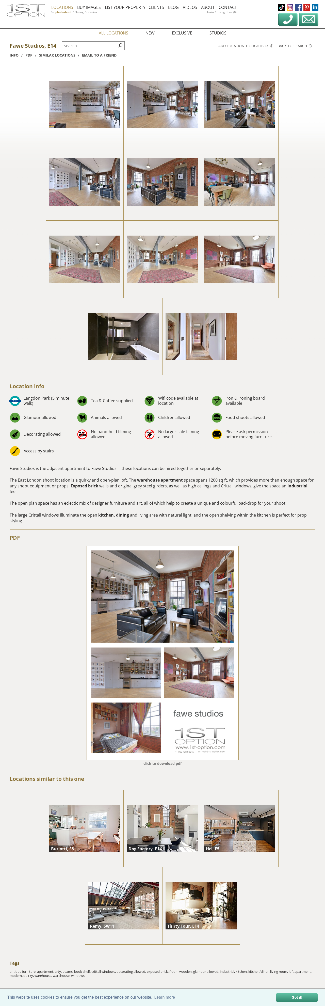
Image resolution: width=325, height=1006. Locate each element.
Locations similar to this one (47, 778)
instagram (290, 7)
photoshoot (63, 12)
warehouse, (44, 975)
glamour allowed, (206, 971)
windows (78, 975)
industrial (296, 486)
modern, (16, 975)
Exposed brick (85, 486)
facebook (298, 7)
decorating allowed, (132, 971)
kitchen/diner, (259, 971)
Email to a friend (99, 55)
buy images (89, 7)
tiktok (281, 7)
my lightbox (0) (226, 12)
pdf (28, 55)
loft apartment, (300, 971)
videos (190, 7)
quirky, (29, 975)
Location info (27, 386)
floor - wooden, (181, 971)
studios (217, 33)
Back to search (295, 45)
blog (173, 7)
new (150, 33)
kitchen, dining (113, 515)
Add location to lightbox (245, 45)
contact (228, 7)
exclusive (182, 33)
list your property (125, 7)
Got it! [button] (297, 997)
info (14, 55)
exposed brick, (158, 971)
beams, (68, 971)
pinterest (306, 7)
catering (92, 12)
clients (156, 7)
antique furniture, (23, 971)
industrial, (228, 971)
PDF (15, 537)
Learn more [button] (164, 997)
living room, (279, 971)
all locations (113, 33)
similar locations (57, 55)
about (208, 7)
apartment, (46, 971)
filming (79, 12)
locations (62, 7)
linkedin (315, 7)
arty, (58, 971)
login (210, 12)
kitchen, (242, 971)
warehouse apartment (159, 480)
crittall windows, (104, 971)
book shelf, (82, 971)
